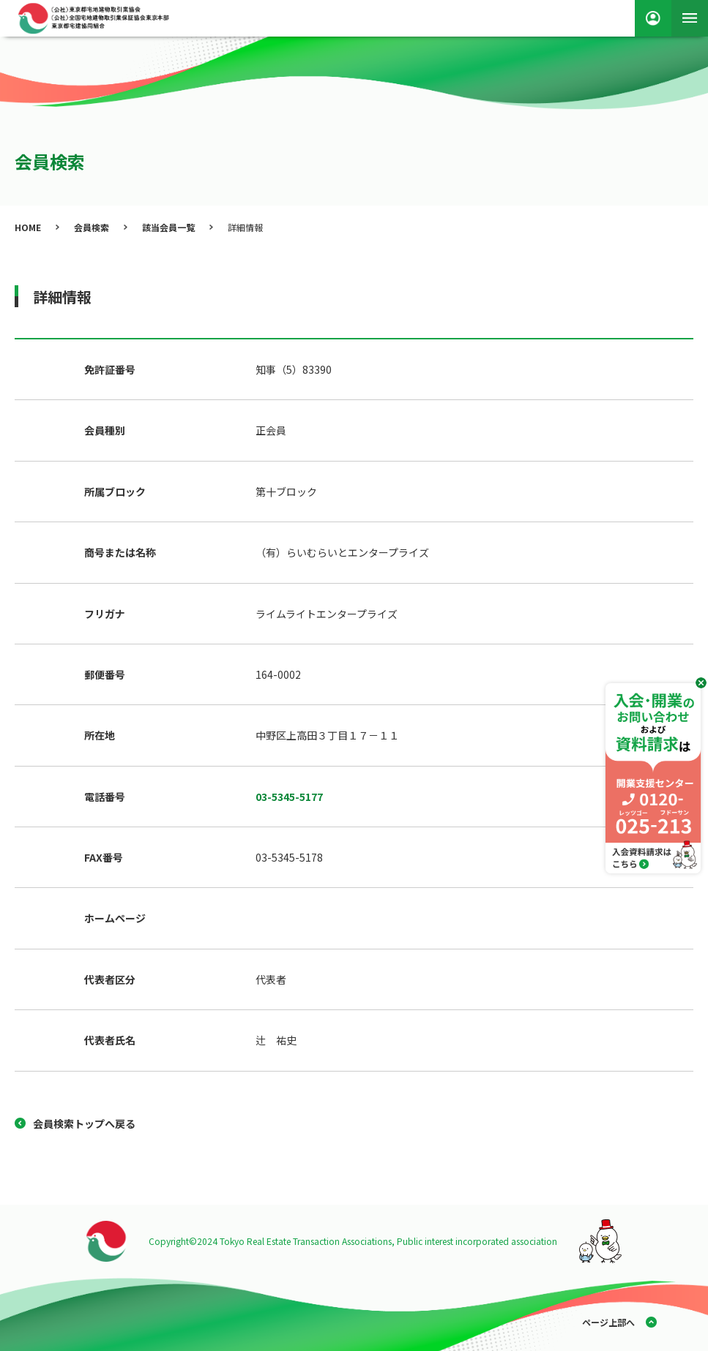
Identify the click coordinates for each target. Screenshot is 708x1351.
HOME (28, 227)
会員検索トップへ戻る (84, 1123)
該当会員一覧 (168, 227)
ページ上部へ (608, 1322)
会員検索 (91, 227)
